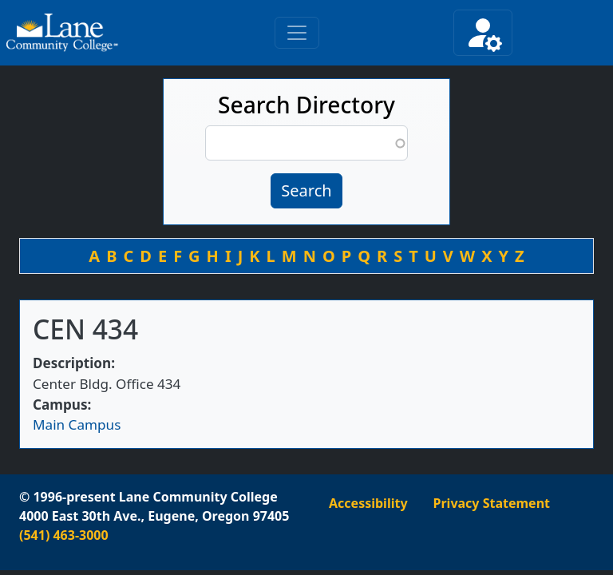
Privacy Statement (491, 503)
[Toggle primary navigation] (297, 33)
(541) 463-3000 (64, 535)
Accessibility (368, 503)
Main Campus (77, 424)
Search (306, 190)
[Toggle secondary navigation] (482, 33)
